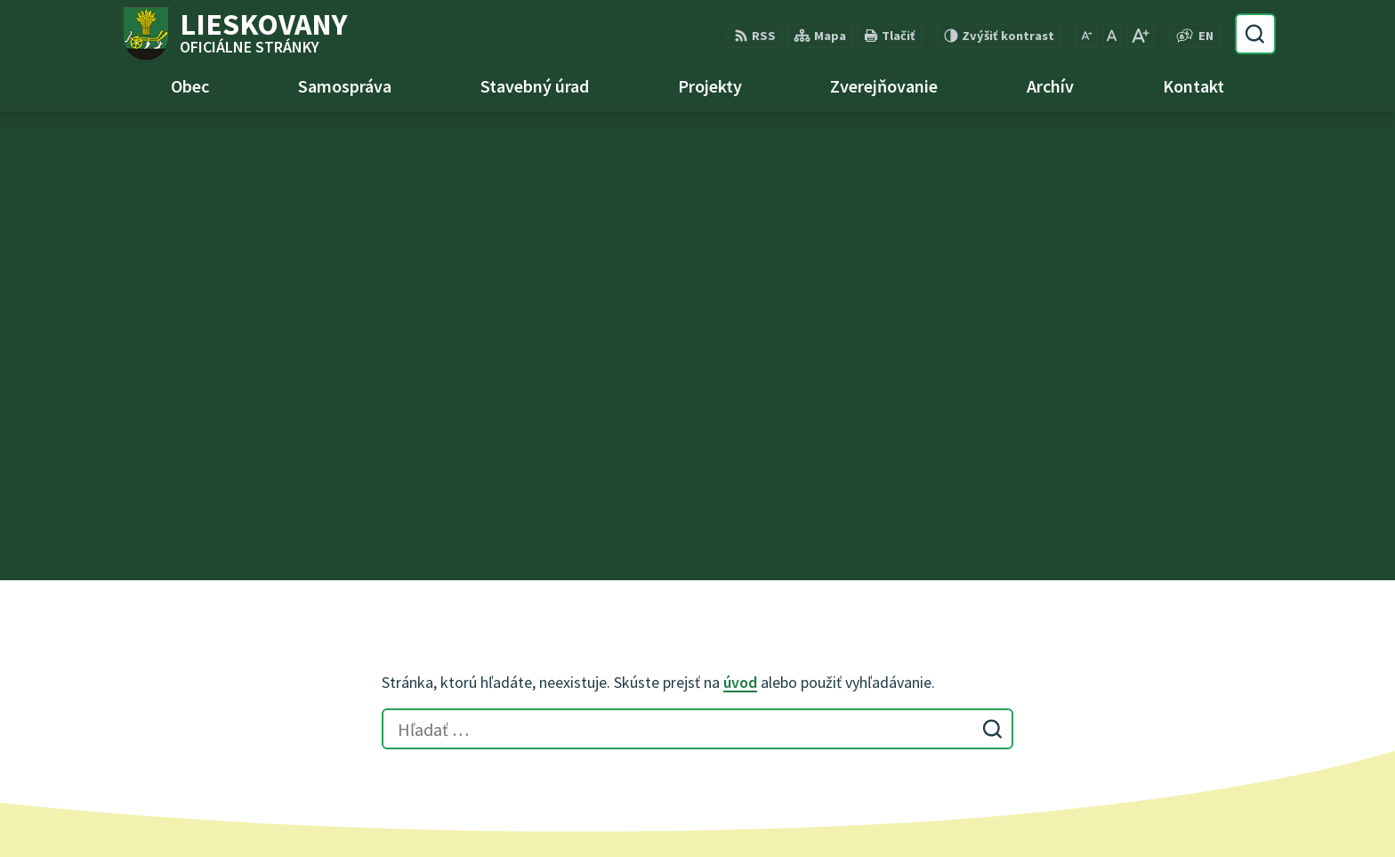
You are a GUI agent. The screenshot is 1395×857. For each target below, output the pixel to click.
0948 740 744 (602, 682)
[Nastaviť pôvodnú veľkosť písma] (1111, 35)
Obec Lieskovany (1008, 809)
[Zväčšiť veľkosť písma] (1140, 35)
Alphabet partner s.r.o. (771, 809)
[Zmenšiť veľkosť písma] (1087, 35)
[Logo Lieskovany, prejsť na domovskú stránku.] (233, 34)
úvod (740, 213)
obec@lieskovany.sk (627, 703)
